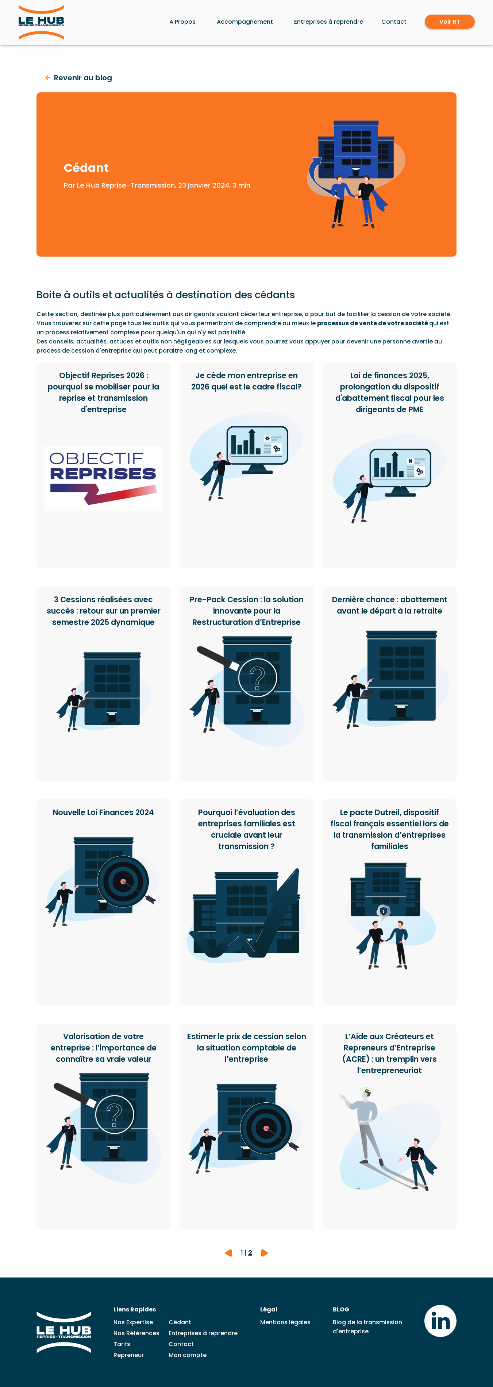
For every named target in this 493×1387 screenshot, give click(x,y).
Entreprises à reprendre (328, 22)
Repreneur (128, 1355)
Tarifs (121, 1344)
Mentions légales (285, 1322)
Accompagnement (245, 22)
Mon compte (188, 1355)
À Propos (182, 22)
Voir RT (449, 22)
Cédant (180, 1322)
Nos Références (136, 1333)
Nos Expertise (133, 1322)
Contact (394, 22)
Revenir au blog (79, 78)
